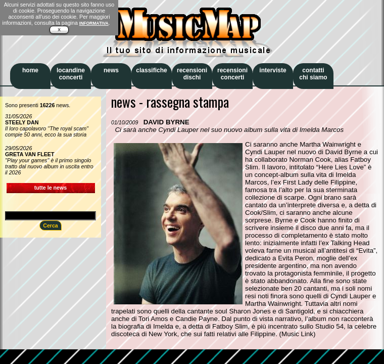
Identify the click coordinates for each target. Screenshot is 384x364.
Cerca (50, 225)
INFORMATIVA (94, 23)
